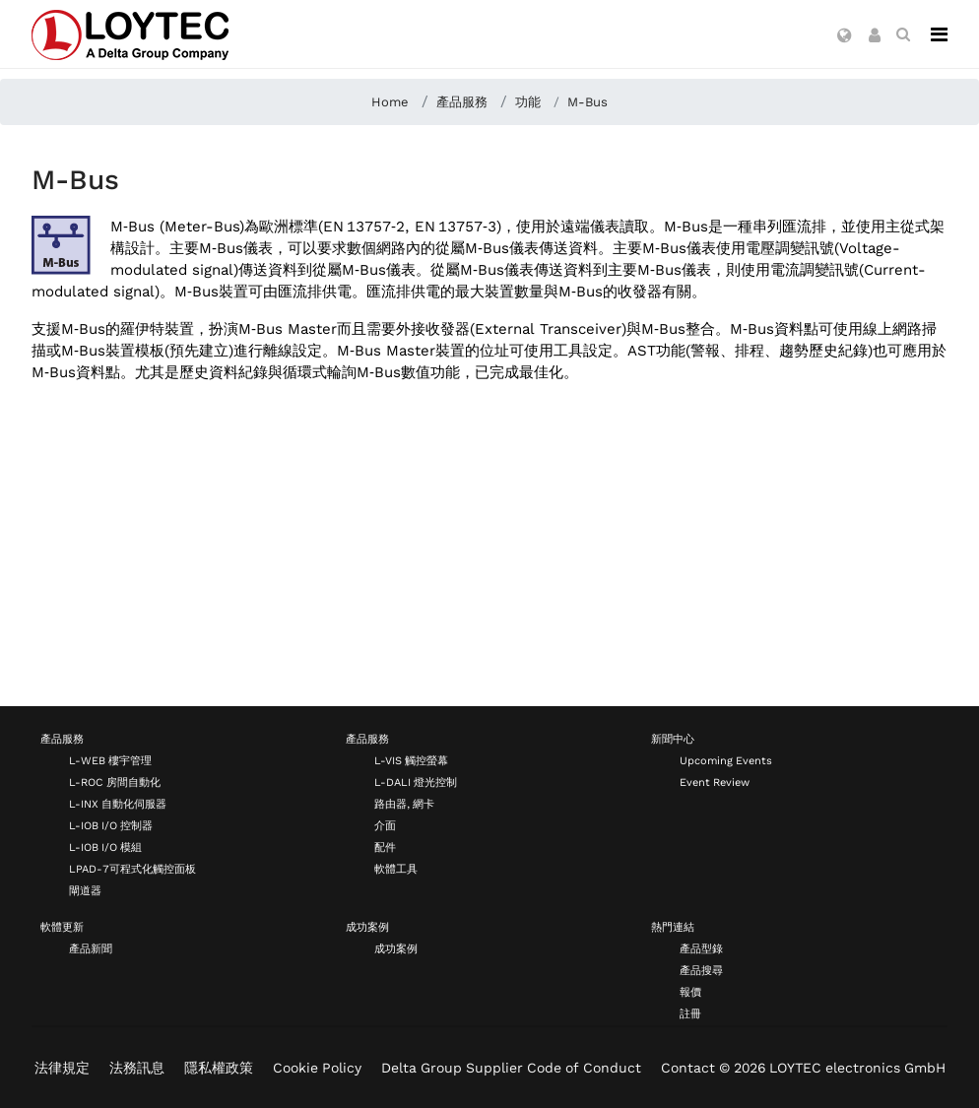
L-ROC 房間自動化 (115, 782)
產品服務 (62, 739)
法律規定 (62, 1067)
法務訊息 (136, 1067)
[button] (844, 36)
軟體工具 (396, 869)
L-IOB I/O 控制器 (111, 825)
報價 (690, 992)
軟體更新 (62, 927)
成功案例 (367, 927)
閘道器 (85, 890)
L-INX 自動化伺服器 (117, 804)
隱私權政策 (218, 1067)
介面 (385, 825)
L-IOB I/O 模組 (105, 847)
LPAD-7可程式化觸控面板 (132, 869)
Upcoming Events (726, 760)
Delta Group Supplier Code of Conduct (511, 1067)
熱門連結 (672, 927)
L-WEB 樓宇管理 (110, 760)
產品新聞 (90, 949)
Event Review (715, 782)
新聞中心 (672, 739)
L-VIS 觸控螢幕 (411, 760)
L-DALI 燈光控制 (415, 782)
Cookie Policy (317, 1067)
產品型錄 (701, 949)
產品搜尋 (701, 970)
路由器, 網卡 (404, 804)
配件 (385, 847)
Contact (688, 1067)
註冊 (690, 1014)
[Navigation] (939, 34)
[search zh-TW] (903, 34)
